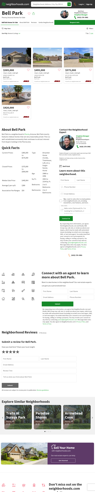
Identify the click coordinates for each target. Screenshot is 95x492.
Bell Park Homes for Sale (10, 22)
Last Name (81, 180)
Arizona (10, 17)
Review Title (7, 371)
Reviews (34, 22)
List (91, 33)
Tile (87, 33)
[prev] (4, 57)
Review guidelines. (43, 390)
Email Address (69, 194)
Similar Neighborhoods (46, 22)
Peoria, (4, 17)
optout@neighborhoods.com (77, 243)
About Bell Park (24, 22)
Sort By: (5, 33)
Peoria (26, 134)
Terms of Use (71, 249)
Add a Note (64, 205)
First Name (65, 180)
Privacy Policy (81, 322)
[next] (29, 57)
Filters (89, 28)
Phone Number (70, 187)
